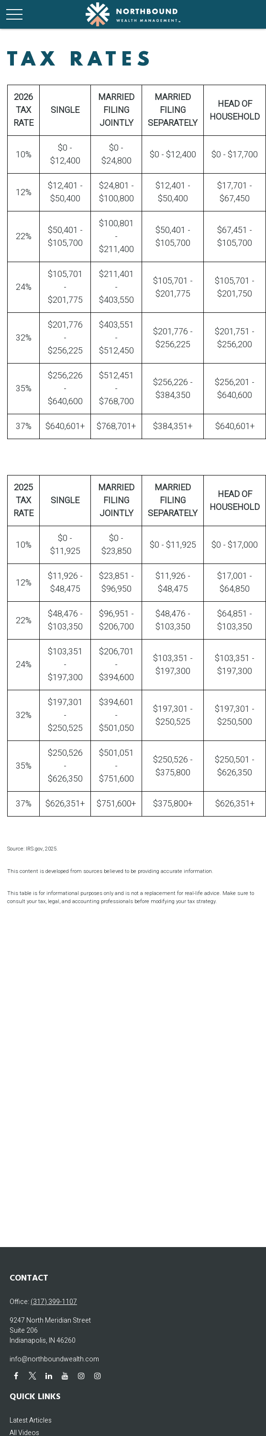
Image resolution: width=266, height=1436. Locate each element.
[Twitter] (32, 1375)
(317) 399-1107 (54, 1302)
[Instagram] (81, 1375)
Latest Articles (31, 1420)
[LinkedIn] (48, 1375)
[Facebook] (16, 1375)
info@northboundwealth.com (54, 1359)
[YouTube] (64, 1375)
